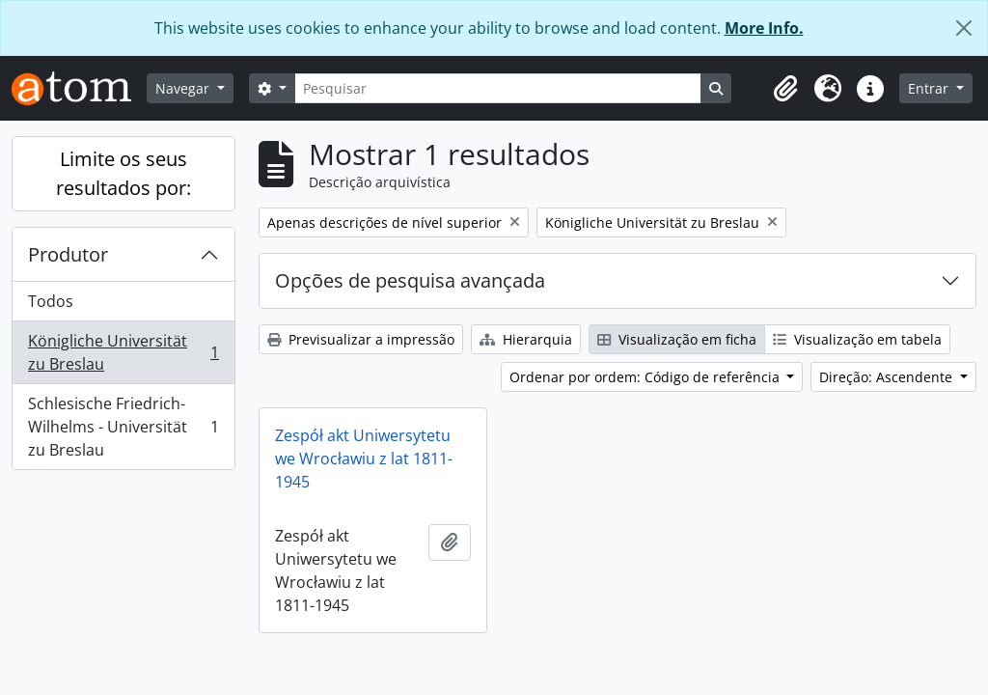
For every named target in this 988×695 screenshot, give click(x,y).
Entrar (930, 88)
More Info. (764, 28)
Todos (50, 301)
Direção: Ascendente (887, 377)
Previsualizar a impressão (360, 339)
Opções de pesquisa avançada (410, 280)
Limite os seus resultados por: (123, 173)
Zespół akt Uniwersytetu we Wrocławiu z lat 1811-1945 (364, 458)
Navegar (184, 88)
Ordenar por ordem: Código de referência (646, 377)
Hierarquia (526, 339)
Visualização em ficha (676, 339)
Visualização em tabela (857, 339)
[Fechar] (964, 28)
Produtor (68, 254)
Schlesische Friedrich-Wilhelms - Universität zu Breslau (123, 426)
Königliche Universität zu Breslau (123, 352)
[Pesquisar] (497, 88)
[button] (785, 89)
